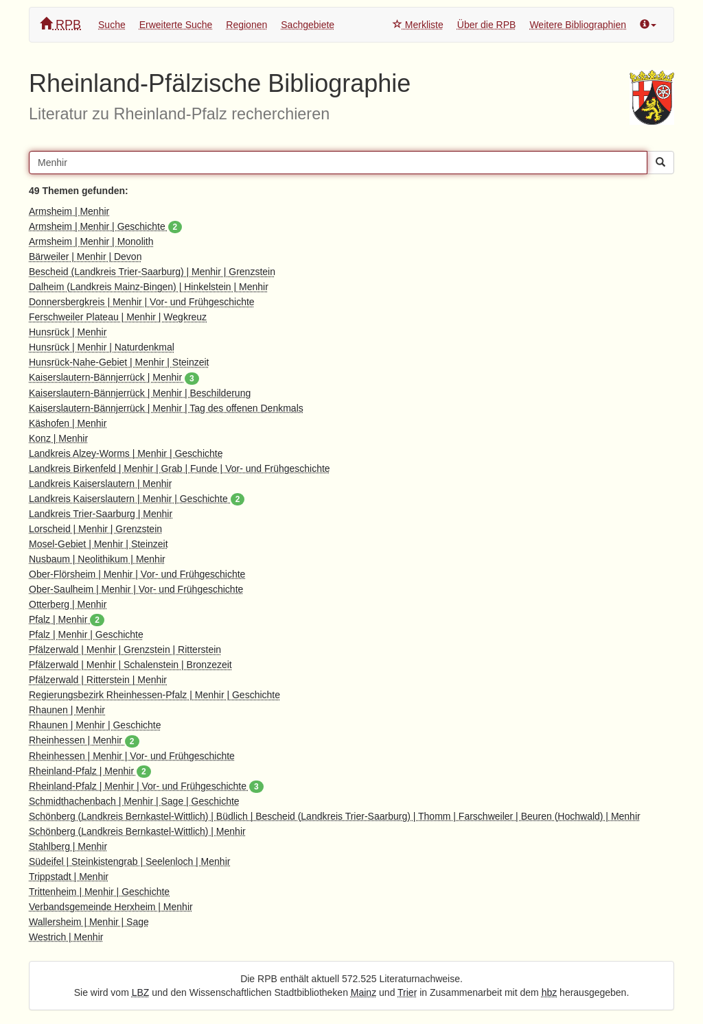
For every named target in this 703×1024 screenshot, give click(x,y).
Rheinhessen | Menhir (84, 740)
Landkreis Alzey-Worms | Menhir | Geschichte (125, 453)
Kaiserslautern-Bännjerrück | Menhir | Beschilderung (140, 393)
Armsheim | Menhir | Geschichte (105, 226)
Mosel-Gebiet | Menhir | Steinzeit (98, 543)
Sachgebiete (307, 24)
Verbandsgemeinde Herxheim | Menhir (111, 906)
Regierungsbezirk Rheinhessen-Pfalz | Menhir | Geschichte (154, 694)
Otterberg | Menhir (67, 604)
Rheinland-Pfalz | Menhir (90, 770)
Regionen (246, 24)
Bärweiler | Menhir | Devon (85, 256)
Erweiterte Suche (176, 24)
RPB (60, 24)
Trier (407, 992)
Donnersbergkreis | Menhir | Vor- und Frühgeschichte (142, 301)
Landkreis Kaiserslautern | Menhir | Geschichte (136, 498)
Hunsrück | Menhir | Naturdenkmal (101, 347)
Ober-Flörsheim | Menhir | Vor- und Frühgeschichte (137, 574)
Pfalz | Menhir (66, 619)
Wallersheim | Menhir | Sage (89, 921)
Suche (112, 24)
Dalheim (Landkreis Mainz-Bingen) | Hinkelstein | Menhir (148, 286)
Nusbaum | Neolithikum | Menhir (97, 558)
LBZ (141, 992)
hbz (549, 992)
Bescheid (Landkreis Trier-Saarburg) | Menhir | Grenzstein (152, 271)
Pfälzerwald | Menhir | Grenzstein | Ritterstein (125, 649)
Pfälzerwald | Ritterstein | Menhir (98, 679)
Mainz (363, 992)
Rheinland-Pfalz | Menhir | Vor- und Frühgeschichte (146, 786)
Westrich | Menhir (66, 936)
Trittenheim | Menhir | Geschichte (99, 891)
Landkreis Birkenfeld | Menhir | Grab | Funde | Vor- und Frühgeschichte (179, 468)
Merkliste (418, 24)
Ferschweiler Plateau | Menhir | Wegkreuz (118, 316)
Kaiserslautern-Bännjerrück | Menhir (114, 377)
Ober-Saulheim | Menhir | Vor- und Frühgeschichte (136, 589)
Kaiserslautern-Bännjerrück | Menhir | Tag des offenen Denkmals (166, 408)
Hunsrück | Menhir (67, 331)
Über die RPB (486, 24)
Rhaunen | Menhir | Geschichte (95, 724)
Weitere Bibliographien (577, 24)
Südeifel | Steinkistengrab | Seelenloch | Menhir (129, 861)
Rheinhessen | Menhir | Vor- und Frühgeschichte (132, 755)
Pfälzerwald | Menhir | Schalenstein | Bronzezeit (130, 664)
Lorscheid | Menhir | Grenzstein (95, 528)
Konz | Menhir (58, 438)
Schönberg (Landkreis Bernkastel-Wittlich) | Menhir (137, 831)
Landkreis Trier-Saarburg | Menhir (100, 513)
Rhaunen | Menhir (67, 709)
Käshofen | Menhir (67, 423)
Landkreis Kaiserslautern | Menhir (100, 483)
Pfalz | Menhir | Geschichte (86, 634)
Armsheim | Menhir (69, 211)
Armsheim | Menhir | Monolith (91, 241)
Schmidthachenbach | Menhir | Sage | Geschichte (134, 801)
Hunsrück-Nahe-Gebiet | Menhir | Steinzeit (119, 362)
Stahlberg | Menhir (68, 846)
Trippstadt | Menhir (68, 876)
